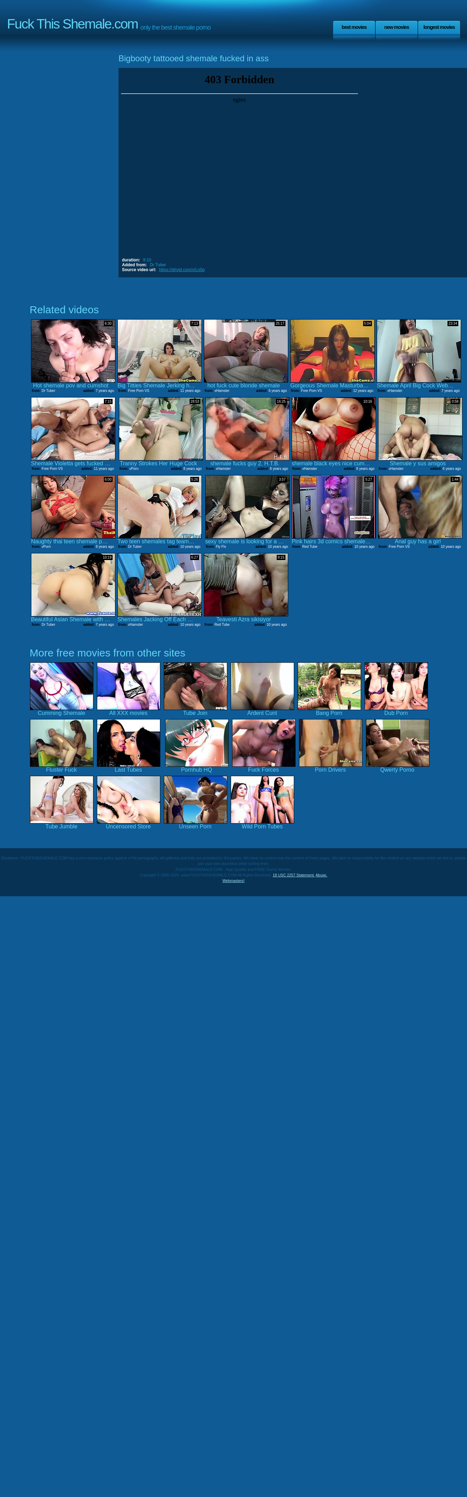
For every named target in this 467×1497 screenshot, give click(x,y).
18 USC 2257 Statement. (294, 875)
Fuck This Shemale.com (72, 23)
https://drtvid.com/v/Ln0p (182, 269)
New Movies (396, 27)
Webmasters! (233, 880)
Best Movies (354, 27)
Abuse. (321, 875)
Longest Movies (439, 27)
